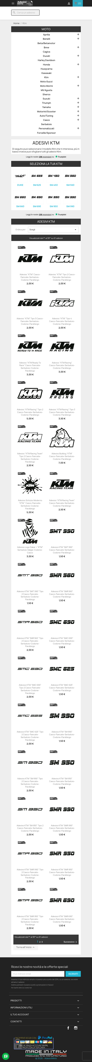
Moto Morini (46, 86)
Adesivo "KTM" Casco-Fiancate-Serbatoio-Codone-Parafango (30, 277)
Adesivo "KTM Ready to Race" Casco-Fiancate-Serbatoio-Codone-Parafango (30, 366)
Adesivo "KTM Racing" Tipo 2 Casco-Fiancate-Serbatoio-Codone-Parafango (30, 412)
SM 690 (37, 206)
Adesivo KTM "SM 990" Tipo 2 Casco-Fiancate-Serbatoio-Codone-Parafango (30, 782)
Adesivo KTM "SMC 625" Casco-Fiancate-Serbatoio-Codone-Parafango (62, 688)
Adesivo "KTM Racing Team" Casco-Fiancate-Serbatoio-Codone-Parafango (62, 503)
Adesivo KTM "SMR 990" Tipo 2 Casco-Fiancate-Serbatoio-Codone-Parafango (30, 873)
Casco (46, 120)
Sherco (46, 94)
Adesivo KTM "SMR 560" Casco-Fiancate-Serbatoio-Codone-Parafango (62, 594)
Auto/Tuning (46, 115)
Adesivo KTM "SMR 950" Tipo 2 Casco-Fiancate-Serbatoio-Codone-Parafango (30, 920)
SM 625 (37, 185)
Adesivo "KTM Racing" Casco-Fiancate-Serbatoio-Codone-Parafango (62, 365)
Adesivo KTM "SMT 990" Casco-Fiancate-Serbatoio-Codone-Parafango (62, 550)
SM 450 (54, 185)
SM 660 (20, 206)
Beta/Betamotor (46, 43)
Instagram (76, 1028)
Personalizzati (46, 128)
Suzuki (46, 98)
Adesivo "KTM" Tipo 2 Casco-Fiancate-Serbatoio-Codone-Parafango (62, 277)
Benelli (46, 38)
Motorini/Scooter (46, 111)
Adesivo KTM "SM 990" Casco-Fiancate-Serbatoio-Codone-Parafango (62, 734)
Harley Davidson (46, 60)
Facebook (68, 1028)
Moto (46, 29)
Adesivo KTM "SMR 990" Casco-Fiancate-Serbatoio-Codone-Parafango (62, 828)
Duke (20, 185)
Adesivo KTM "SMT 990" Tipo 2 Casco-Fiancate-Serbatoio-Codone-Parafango (30, 595)
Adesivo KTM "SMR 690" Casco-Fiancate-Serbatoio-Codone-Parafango (62, 919)
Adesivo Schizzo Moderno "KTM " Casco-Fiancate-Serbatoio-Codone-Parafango (30, 504)
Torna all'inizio (25, 947)
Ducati (46, 56)
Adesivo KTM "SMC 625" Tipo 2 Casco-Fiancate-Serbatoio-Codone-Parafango (30, 735)
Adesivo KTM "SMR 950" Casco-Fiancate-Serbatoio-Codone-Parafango (62, 872)
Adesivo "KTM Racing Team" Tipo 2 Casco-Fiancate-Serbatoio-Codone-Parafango (30, 457)
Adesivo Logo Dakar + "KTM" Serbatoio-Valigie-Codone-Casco (30, 550)
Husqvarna (46, 68)
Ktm (46, 77)
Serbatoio (46, 124)
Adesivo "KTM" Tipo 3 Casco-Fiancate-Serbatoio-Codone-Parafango (30, 321)
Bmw (46, 47)
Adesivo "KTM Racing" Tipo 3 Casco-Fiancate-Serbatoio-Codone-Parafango (62, 412)
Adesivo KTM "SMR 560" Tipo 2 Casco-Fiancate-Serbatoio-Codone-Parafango (30, 642)
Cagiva (46, 51)
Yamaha (46, 107)
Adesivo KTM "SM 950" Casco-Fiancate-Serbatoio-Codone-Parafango (62, 781)
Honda (46, 64)
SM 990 (70, 206)
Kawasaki (46, 73)
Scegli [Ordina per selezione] (53, 229)
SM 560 (70, 185)
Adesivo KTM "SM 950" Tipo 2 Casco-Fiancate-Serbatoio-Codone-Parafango (30, 828)
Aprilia (46, 34)
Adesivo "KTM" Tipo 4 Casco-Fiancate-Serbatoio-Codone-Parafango (62, 321)
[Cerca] (25, 13)
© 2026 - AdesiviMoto (46, 1058)
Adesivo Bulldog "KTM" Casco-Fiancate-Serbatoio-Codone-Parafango (62, 456)
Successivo (71, 942)
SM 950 (54, 206)
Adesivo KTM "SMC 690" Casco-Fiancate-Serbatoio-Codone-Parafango (62, 641)
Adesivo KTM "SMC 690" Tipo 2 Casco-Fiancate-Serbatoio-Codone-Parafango (30, 689)
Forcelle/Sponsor (46, 133)
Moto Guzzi (46, 81)
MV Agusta (46, 90)
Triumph (46, 103)
